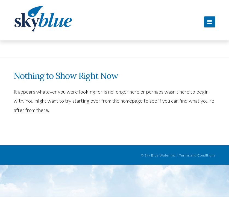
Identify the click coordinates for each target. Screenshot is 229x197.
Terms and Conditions (197, 155)
